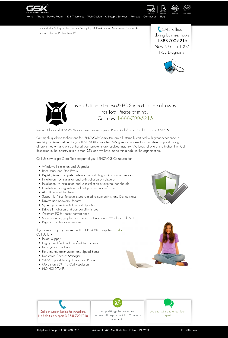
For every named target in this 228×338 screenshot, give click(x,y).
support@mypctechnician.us (117, 311)
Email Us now (177, 330)
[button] (93, 68)
